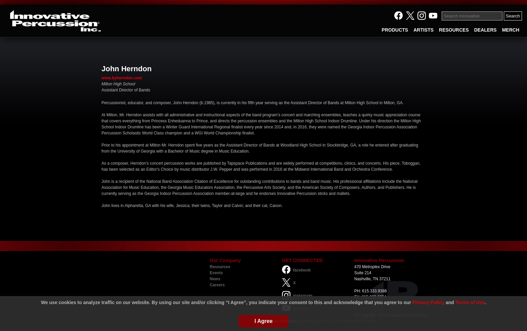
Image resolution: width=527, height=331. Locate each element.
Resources (220, 266)
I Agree (263, 321)
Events (216, 273)
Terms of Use (470, 302)
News (215, 279)
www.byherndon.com (122, 78)
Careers (217, 285)
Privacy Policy (428, 302)
